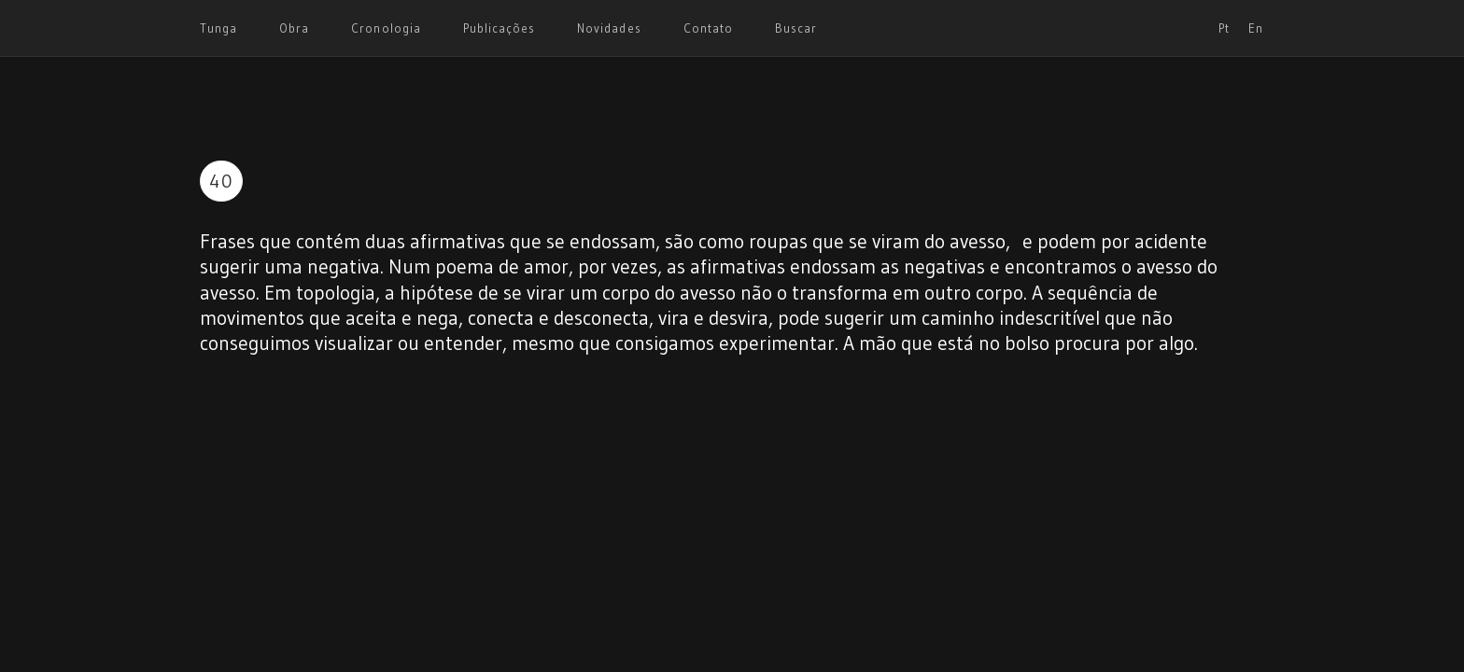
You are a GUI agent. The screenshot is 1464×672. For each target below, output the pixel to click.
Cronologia (385, 28)
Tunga (218, 28)
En (1255, 28)
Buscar (796, 28)
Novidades (608, 28)
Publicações (499, 28)
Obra (294, 28)
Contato (708, 28)
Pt (1224, 28)
